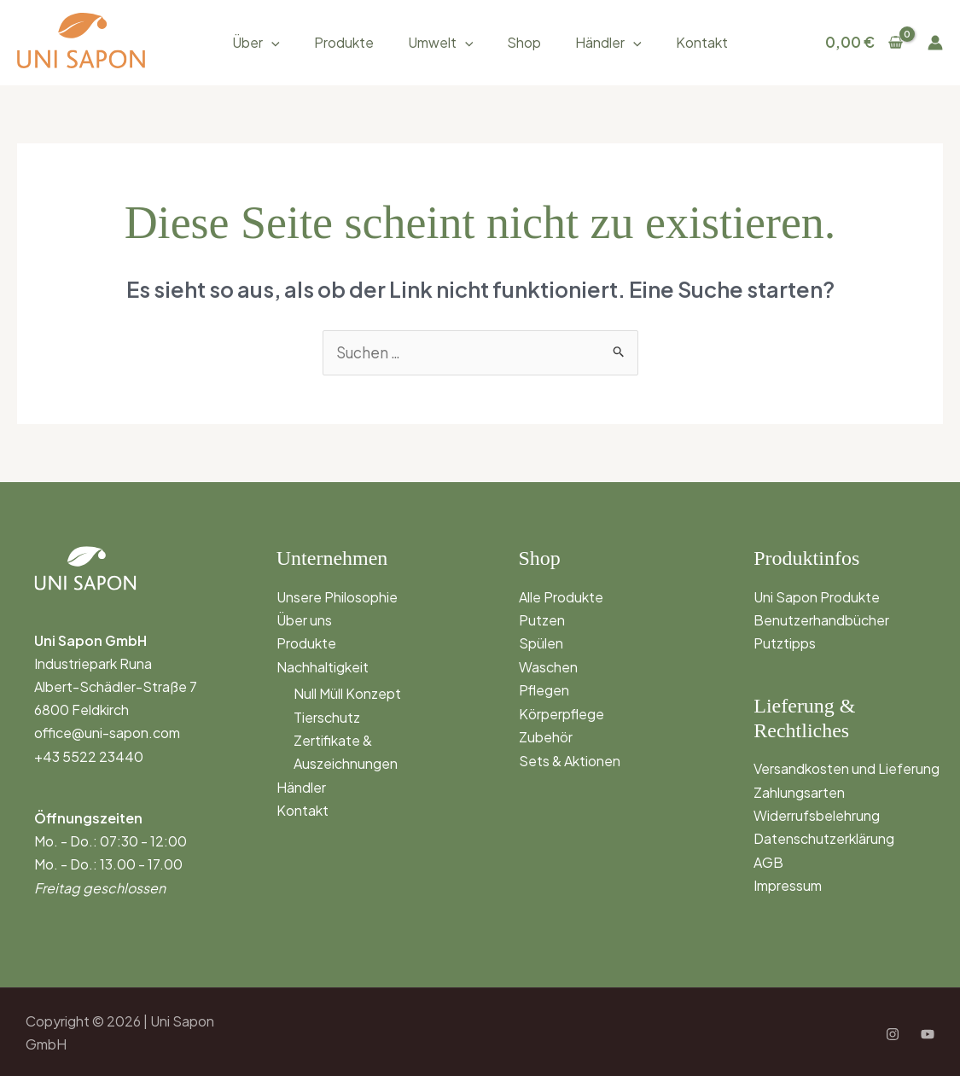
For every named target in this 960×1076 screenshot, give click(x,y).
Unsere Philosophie (337, 596)
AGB (768, 861)
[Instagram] (892, 1033)
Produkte (344, 42)
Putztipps (784, 643)
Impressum (787, 884)
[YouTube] (927, 1033)
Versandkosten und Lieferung (846, 767)
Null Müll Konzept (347, 692)
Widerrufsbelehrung (816, 814)
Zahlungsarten (799, 791)
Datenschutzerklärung (823, 837)
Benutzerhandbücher (821, 619)
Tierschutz (327, 715)
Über (256, 42)
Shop (524, 42)
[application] (271, 42)
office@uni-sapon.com (107, 733)
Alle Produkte (561, 596)
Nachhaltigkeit (322, 666)
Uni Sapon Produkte (816, 596)
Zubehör (546, 735)
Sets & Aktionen (569, 759)
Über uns (304, 619)
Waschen (548, 666)
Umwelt (441, 42)
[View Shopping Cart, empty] (864, 42)
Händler (608, 42)
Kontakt (702, 42)
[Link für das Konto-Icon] (935, 42)
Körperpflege (561, 712)
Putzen (542, 619)
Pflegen (544, 689)
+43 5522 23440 (88, 756)
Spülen (541, 643)
